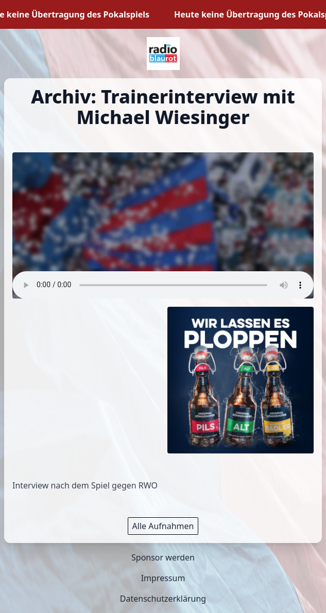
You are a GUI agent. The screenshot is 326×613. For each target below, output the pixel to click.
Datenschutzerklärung (163, 598)
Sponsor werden (163, 557)
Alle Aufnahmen (163, 526)
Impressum (163, 578)
